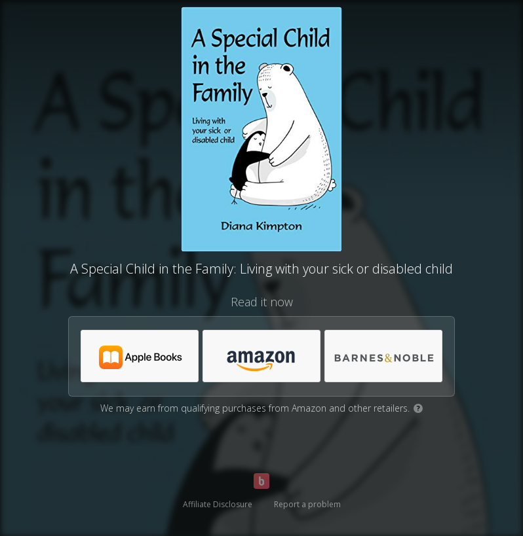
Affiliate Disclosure (217, 504)
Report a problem (307, 504)
